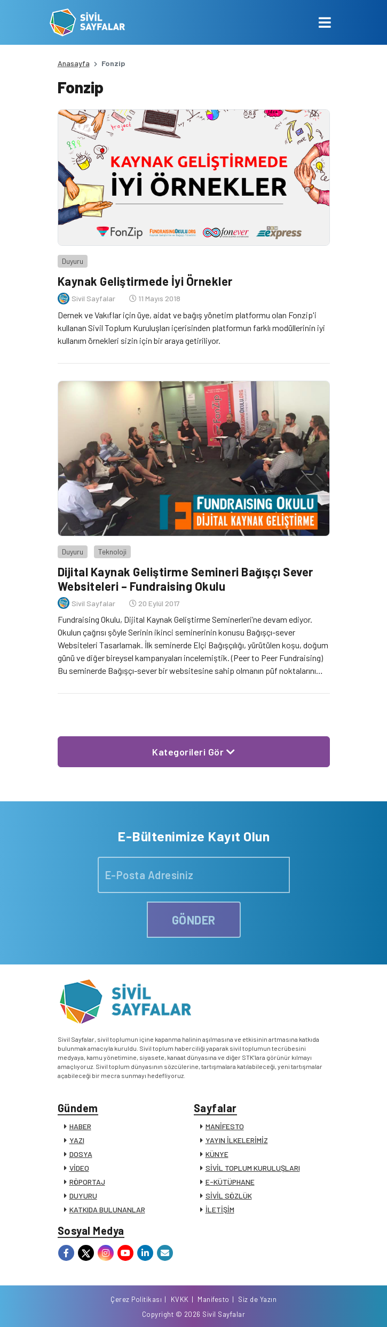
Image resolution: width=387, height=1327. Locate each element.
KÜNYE (217, 1154)
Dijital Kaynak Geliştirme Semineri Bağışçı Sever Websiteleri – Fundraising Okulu (185, 578)
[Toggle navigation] (325, 22)
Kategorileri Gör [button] (193, 752)
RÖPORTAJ (87, 1181)
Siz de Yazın (257, 1299)
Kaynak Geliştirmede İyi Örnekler (145, 281)
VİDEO (79, 1167)
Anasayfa (74, 63)
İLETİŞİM (220, 1209)
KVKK (180, 1299)
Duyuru (72, 261)
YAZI (76, 1140)
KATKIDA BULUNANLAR (107, 1209)
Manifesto (214, 1299)
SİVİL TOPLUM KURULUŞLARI (253, 1167)
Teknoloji (112, 551)
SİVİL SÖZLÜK (229, 1195)
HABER (80, 1126)
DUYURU (83, 1195)
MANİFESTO (225, 1126)
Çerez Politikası (136, 1299)
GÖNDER (194, 920)
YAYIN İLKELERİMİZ (237, 1140)
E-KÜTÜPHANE (230, 1181)
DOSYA (80, 1154)
